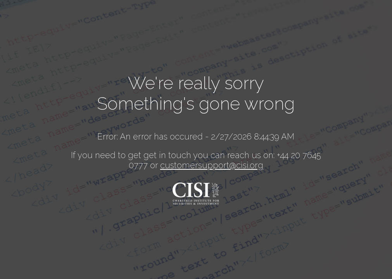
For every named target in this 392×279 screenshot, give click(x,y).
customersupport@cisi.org (211, 165)
